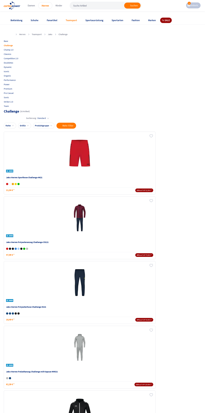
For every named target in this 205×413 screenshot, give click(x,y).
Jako (50, 27)
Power (13, 77)
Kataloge (45, 383)
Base (12, 34)
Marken (152, 20)
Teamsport (71, 20)
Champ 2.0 (15, 42)
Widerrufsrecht (111, 381)
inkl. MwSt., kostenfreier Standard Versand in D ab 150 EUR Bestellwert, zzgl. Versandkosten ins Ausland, (64, 345)
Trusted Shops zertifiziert (148, 405)
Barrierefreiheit (80, 388)
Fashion (136, 20)
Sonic (12, 90)
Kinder (73, 8)
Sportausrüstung (94, 20)
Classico (14, 47)
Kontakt (13, 378)
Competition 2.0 (17, 51)
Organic (13, 68)
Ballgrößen (46, 388)
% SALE (166, 20)
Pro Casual (15, 86)
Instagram (139, 373)
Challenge (63, 27)
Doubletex (15, 55)
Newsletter (15, 383)
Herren (59, 8)
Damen (45, 8)
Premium (14, 81)
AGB (74, 378)
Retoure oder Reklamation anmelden (116, 375)
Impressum (78, 373)
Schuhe (34, 20)
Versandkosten (48, 373)
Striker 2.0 (15, 94)
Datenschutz (78, 383)
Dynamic (14, 60)
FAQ (12, 373)
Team (12, 99)
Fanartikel (52, 20)
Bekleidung (16, 20)
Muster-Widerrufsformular (116, 386)
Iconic (13, 64)
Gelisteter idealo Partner (184, 405)
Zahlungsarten (48, 378)
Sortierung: (183, 43)
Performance (16, 73)
